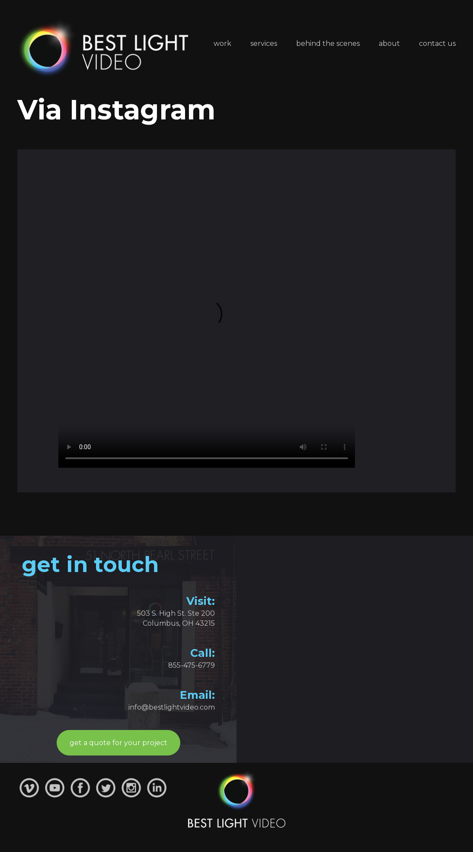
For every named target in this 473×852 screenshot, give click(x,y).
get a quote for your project (118, 743)
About (389, 43)
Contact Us (437, 43)
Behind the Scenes (328, 43)
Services (263, 43)
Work (222, 43)
